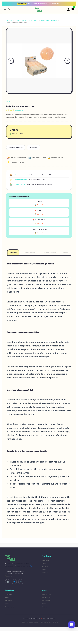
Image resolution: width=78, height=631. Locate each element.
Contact (44, 607)
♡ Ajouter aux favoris (16, 147)
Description (13, 252)
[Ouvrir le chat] (71, 624)
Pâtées (44, 563)
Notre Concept (46, 594)
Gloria (9, 102)
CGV (23, 622)
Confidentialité (45, 622)
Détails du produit (30, 252)
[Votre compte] (68, 10)
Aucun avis (19, 110)
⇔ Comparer (33, 147)
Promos (44, 604)
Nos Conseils (46, 601)
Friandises (45, 566)
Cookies (55, 622)
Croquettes (45, 560)
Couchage (45, 573)
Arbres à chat (9, 607)
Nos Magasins (46, 597)
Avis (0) (65, 252)
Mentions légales (33, 622)
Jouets (44, 569)
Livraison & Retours (50, 252)
